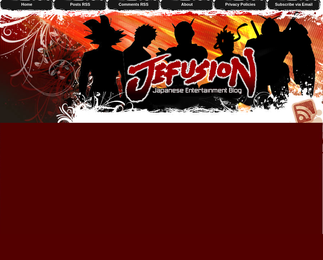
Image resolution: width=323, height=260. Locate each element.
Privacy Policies (240, 4)
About (187, 4)
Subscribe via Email (294, 4)
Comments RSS (134, 4)
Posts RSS (80, 4)
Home (26, 4)
